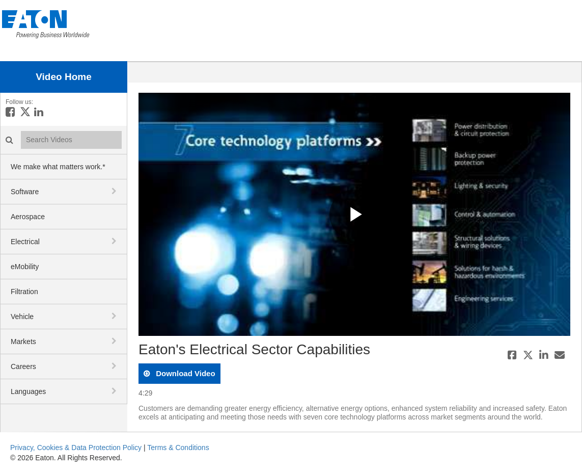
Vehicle (22, 316)
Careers (23, 366)
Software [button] (25, 192)
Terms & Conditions (178, 447)
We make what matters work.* (58, 167)
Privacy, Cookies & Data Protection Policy (76, 447)
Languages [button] (28, 391)
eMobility (25, 266)
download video (184, 373)
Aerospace (28, 217)
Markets (23, 341)
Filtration (24, 291)
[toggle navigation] (115, 191)
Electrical (25, 242)
